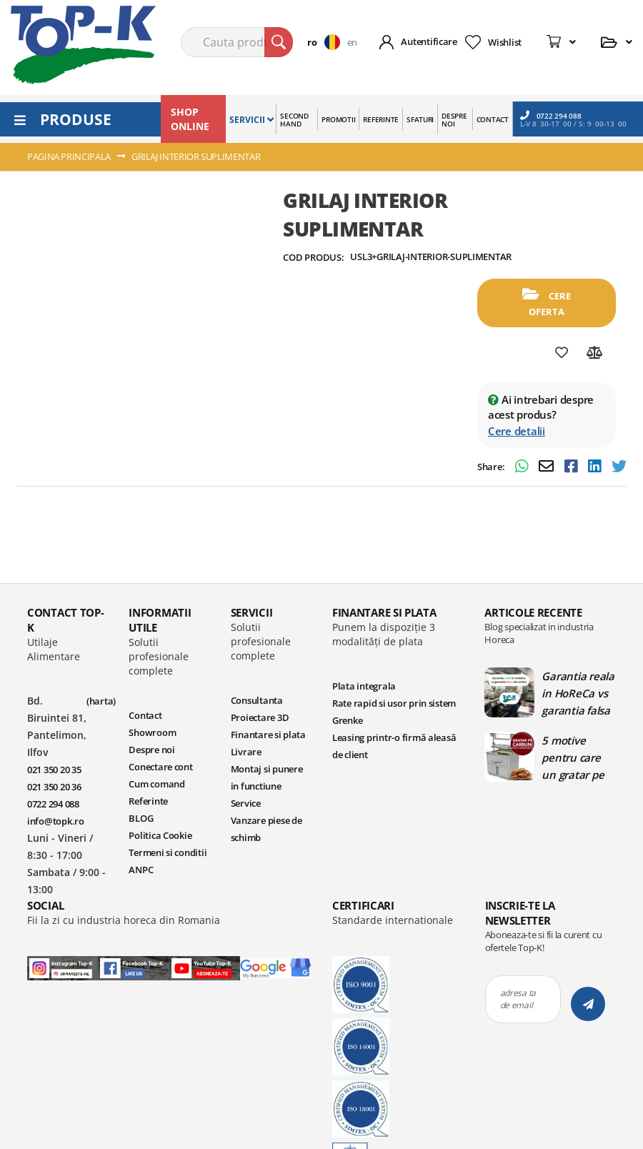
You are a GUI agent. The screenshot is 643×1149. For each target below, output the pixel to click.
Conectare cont (160, 766)
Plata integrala (364, 686)
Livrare (246, 751)
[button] (327, 42)
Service (246, 803)
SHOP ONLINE (190, 119)
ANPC (141, 869)
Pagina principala (69, 156)
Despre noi (151, 749)
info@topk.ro (55, 821)
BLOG (141, 818)
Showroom (152, 732)
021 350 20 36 (54, 786)
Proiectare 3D (260, 717)
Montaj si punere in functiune (267, 777)
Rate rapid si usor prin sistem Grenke (394, 712)
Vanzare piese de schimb (266, 829)
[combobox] (237, 42)
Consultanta (257, 700)
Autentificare (429, 41)
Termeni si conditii (167, 852)
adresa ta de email (518, 999)
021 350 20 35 (54, 769)
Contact (145, 715)
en (352, 42)
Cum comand (156, 783)
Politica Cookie (160, 835)
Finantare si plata (268, 734)
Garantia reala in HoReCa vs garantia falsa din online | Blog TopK (578, 693)
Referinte (148, 801)
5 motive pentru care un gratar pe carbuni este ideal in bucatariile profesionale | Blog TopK (577, 757)
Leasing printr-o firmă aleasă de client (394, 746)
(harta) (101, 701)
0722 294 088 (551, 115)
